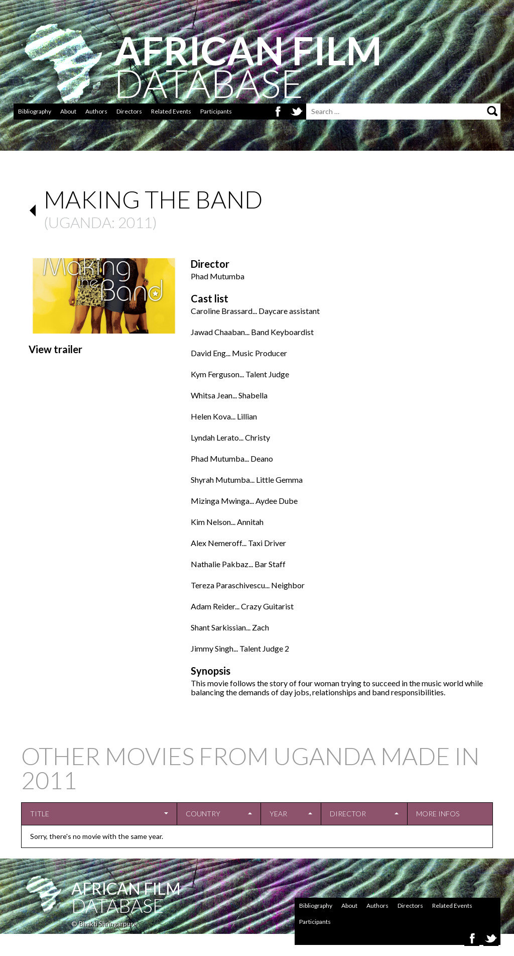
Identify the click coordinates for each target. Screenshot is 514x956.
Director (348, 813)
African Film (126, 888)
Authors (96, 111)
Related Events (171, 111)
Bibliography (34, 111)
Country (203, 813)
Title (39, 813)
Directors (129, 111)
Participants (216, 111)
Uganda (79, 222)
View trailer (55, 349)
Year (278, 813)
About (68, 111)
